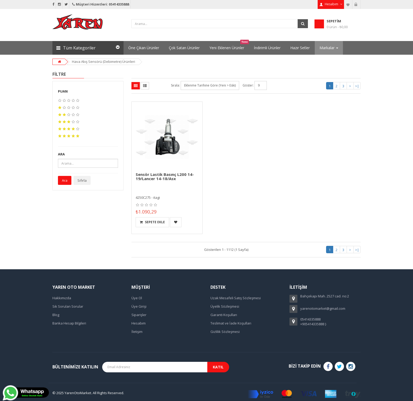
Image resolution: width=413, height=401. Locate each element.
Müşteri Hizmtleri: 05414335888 (100, 4)
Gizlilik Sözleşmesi (225, 331)
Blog (55, 314)
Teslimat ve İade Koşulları (230, 323)
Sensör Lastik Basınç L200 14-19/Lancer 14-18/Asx (165, 176)
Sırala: (175, 85)
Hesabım (138, 323)
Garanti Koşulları (223, 314)
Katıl (218, 366)
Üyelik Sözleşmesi (224, 306)
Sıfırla (82, 180)
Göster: (248, 85)
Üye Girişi (138, 306)
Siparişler (138, 314)
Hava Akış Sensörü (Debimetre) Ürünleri (103, 61)
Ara (64, 180)
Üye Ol (136, 298)
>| (357, 86)
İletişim (136, 331)
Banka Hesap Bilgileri (69, 323)
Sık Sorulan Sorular (67, 306)
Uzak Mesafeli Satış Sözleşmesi (235, 298)
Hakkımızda (61, 298)
